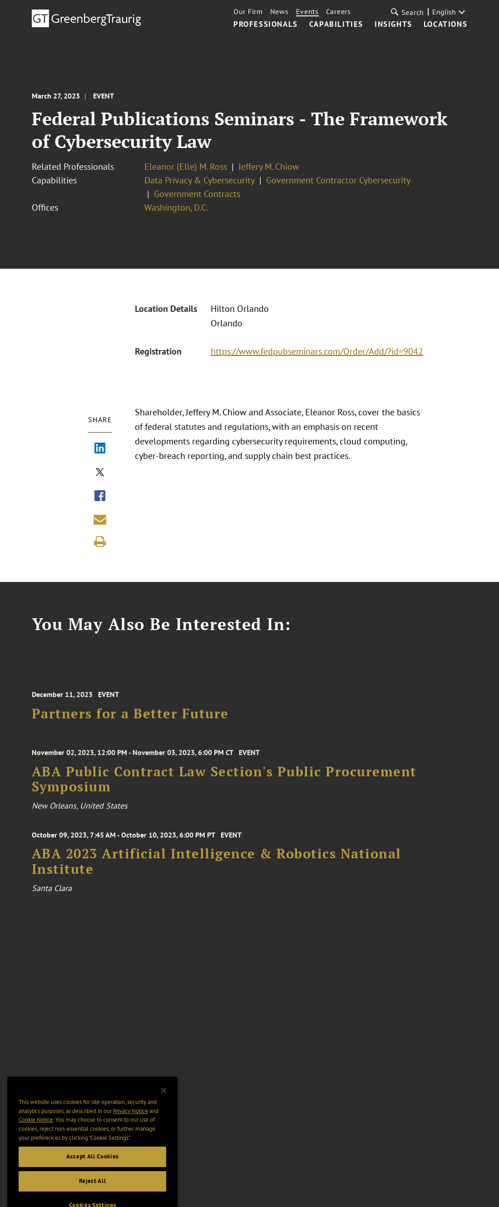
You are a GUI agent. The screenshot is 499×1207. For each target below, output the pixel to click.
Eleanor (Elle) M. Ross (185, 166)
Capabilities (336, 24)
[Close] (163, 1101)
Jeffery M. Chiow (268, 166)
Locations (445, 24)
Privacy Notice (130, 1121)
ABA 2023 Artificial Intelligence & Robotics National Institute (216, 868)
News (279, 11)
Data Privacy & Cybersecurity (199, 180)
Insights (393, 24)
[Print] (100, 541)
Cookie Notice (36, 1130)
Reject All (92, 1192)
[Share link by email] (100, 519)
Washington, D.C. (176, 207)
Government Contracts (197, 194)
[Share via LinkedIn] (99, 449)
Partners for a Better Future (130, 718)
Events (307, 11)
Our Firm (248, 11)
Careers (338, 11)
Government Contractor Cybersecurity (338, 180)
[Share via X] (99, 473)
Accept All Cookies (92, 1167)
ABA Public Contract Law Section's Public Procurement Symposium (224, 784)
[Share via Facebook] (99, 496)
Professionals (265, 24)
